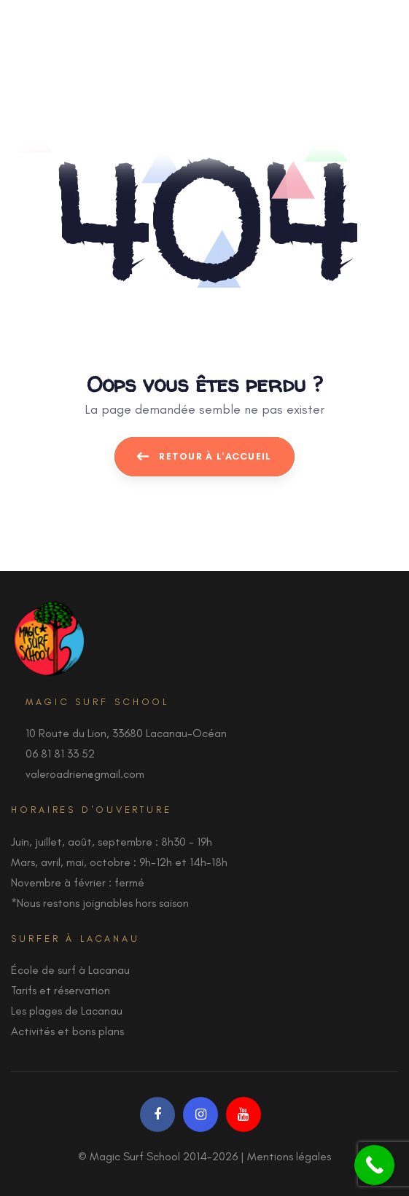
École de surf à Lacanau (70, 970)
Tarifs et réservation (60, 990)
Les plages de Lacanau (66, 1011)
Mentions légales (289, 1156)
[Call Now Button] (374, 1165)
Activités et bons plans (67, 1031)
